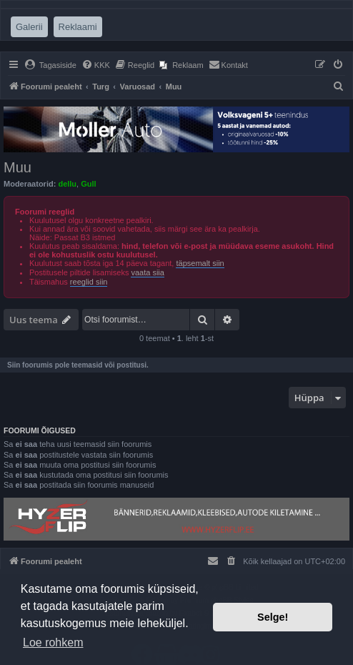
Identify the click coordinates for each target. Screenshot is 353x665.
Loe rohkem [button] (53, 642)
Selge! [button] (272, 617)
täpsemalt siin (200, 263)
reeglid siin (89, 281)
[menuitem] (50, 65)
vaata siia (147, 272)
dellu (67, 183)
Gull (88, 183)
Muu (17, 167)
